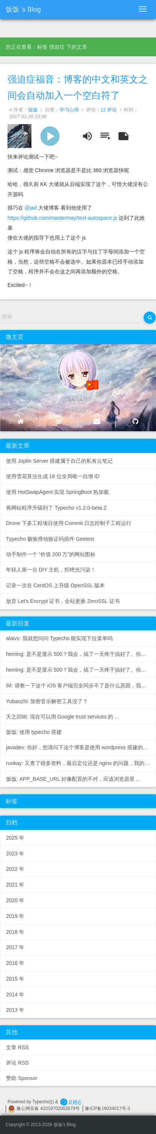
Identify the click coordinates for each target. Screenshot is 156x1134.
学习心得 (69, 109)
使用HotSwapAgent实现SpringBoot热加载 (57, 492)
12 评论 (109, 109)
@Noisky (77, 410)
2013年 (15, 1010)
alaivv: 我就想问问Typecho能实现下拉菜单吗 (59, 638)
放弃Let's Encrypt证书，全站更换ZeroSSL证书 (63, 601)
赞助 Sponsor (21, 1078)
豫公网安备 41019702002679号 (44, 1108)
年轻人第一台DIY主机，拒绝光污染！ (51, 570)
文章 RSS (17, 1047)
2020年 (15, 900)
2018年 (15, 932)
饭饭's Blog (23, 9)
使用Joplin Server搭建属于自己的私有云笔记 (59, 461)
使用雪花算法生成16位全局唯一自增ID (53, 476)
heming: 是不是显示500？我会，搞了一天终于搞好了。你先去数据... (81, 654)
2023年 (15, 853)
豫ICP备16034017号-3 (107, 1108)
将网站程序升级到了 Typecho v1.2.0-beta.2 (56, 508)
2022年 (15, 869)
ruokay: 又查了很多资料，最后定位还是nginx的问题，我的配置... (81, 763)
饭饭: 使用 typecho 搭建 (34, 732)
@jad (30, 208)
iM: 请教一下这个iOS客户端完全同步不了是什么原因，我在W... (81, 685)
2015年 (15, 979)
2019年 (15, 916)
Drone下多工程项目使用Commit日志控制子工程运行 (68, 523)
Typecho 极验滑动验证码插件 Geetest (50, 539)
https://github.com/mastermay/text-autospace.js (62, 218)
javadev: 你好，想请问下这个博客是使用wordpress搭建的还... (80, 747)
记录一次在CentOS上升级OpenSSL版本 (55, 585)
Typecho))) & (46, 1101)
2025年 (15, 838)
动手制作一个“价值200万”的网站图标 (50, 554)
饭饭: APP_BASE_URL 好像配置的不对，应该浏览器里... (73, 779)
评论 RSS (17, 1063)
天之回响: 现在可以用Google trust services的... (62, 717)
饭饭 (33, 109)
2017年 (15, 947)
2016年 (15, 963)
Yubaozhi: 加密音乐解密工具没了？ (47, 701)
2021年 (15, 885)
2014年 (15, 995)
